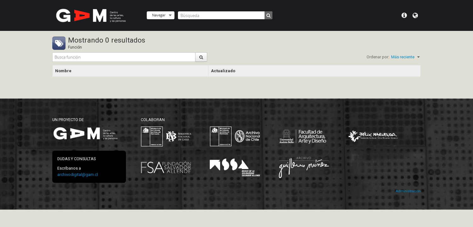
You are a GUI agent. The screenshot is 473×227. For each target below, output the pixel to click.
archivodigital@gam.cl (77, 174)
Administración (408, 191)
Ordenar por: (378, 57)
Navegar (158, 15)
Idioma (415, 15)
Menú (404, 15)
